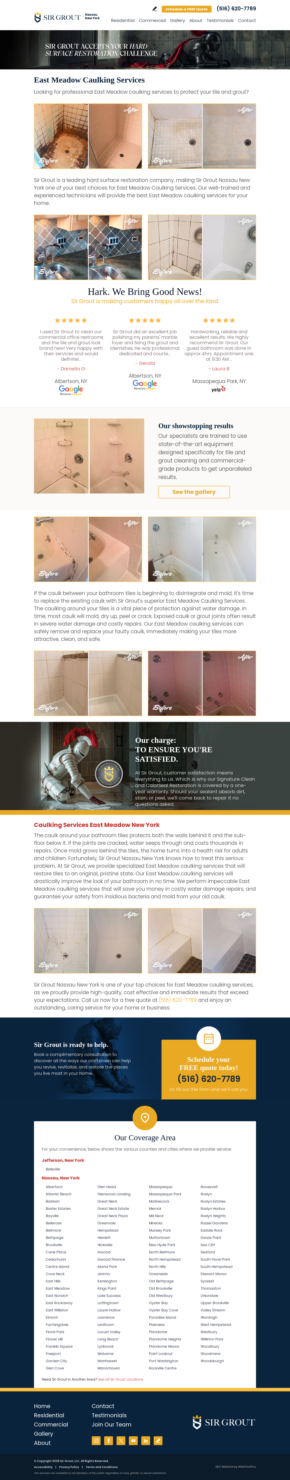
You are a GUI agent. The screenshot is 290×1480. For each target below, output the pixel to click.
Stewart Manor (214, 1273)
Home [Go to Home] (42, 1406)
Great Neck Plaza (112, 1215)
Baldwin (53, 1201)
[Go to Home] (69, 17)
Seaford (208, 1252)
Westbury (209, 1331)
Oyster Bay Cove (163, 1310)
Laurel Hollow (109, 1310)
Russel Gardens (214, 1223)
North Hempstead (165, 1259)
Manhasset (107, 1360)
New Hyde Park (162, 1244)
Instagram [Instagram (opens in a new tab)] (96, 1440)
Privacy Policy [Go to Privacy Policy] (69, 1467)
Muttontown (159, 1237)
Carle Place (56, 1252)
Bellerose (53, 1223)
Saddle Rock (212, 1230)
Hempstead (107, 1230)
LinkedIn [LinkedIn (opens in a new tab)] (145, 1440)
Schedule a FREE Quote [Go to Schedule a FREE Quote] (187, 9)
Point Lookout (161, 1353)
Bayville (52, 1215)
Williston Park (212, 1339)
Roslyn (206, 1194)
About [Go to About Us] (195, 20)
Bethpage (54, 1237)
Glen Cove (55, 1368)
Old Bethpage (161, 1281)
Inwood (104, 1252)
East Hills (53, 1281)
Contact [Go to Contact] (247, 20)
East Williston (57, 1310)
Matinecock (159, 1201)
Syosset (207, 1281)
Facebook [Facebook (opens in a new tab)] (108, 1440)
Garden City (56, 1360)
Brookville (54, 1244)
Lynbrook (105, 1346)
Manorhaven (108, 1368)
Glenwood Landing (114, 1194)
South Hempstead (217, 1266)
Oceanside (158, 1273)
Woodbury (210, 1346)
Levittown (105, 1324)
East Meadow (58, 1288)
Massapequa (161, 1186)
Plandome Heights (165, 1339)
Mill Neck (156, 1215)
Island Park (107, 1266)
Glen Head (106, 1186)
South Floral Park (215, 1259)
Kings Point (106, 1288)
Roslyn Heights (213, 1215)
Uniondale (209, 1295)
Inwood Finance (111, 1259)
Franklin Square (59, 1346)
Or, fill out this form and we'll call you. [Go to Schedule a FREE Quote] (208, 1089)
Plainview (157, 1324)
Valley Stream (213, 1310)
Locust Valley (108, 1331)
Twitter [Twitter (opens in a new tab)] (121, 1440)
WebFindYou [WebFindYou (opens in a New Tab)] (247, 1467)
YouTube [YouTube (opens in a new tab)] (133, 1440)
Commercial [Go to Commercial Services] (152, 20)
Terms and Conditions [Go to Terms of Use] (102, 1467)
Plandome (158, 1331)
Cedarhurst (56, 1259)
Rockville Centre (163, 1368)
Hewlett (104, 1237)
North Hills (157, 1266)
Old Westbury (161, 1295)
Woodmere (210, 1353)
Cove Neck (55, 1273)
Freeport (53, 1353)
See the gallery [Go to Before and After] (194, 492)
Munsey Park (160, 1230)
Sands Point (211, 1237)
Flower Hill (54, 1339)
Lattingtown (107, 1302)
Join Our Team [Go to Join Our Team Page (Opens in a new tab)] (111, 1424)
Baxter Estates (58, 1208)
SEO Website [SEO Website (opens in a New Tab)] (224, 1467)
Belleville (53, 1169)
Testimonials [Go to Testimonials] (220, 20)
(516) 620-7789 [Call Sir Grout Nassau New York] (236, 8)
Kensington (107, 1281)
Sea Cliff (208, 1244)
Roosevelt (209, 1186)
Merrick (155, 1208)
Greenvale (106, 1223)
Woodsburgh (212, 1360)
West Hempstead (216, 1324)
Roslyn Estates (213, 1201)
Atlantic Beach (58, 1194)
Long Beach (107, 1339)
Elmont (52, 1317)
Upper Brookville (215, 1302)
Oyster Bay (158, 1302)
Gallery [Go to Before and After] (177, 20)
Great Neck (107, 1201)
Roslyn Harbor (213, 1208)
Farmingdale (57, 1324)
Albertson (54, 1186)
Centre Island (57, 1266)
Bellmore (53, 1230)
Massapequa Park (165, 1194)
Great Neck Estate (113, 1208)
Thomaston (211, 1288)
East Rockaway (59, 1302)
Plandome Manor (164, 1346)
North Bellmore (162, 1252)
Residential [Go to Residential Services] (123, 20)
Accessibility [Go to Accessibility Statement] (43, 1467)
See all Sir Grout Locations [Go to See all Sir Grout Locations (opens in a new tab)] (120, 1379)
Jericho (103, 1273)
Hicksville (104, 1244)
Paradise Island (162, 1317)
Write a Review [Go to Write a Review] (154, 8)
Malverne (105, 1353)
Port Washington (163, 1360)
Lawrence (106, 1317)
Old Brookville (160, 1288)
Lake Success (109, 1295)
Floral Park (55, 1331)
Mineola (155, 1223)
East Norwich (57, 1295)
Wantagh (209, 1317)
